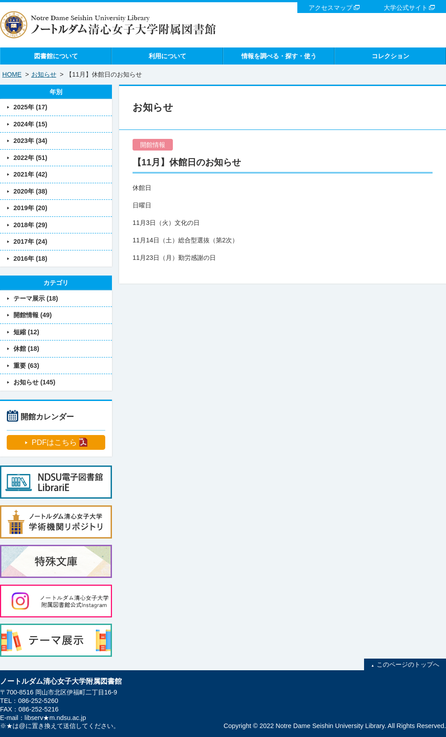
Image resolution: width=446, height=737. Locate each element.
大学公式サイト (406, 7)
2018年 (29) (30, 224)
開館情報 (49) (32, 315)
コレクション (390, 56)
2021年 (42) (30, 174)
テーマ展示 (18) (35, 298)
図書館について (56, 56)
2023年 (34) (30, 140)
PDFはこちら (54, 442)
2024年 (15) (30, 124)
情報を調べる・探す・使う (279, 56)
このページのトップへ (408, 664)
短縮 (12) (26, 332)
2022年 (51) (30, 157)
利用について (167, 56)
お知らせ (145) (34, 382)
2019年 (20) (30, 207)
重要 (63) (26, 365)
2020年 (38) (30, 191)
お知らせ (43, 74)
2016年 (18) (30, 258)
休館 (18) (26, 348)
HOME (11, 74)
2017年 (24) (30, 241)
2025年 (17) (30, 107)
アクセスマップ (330, 7)
